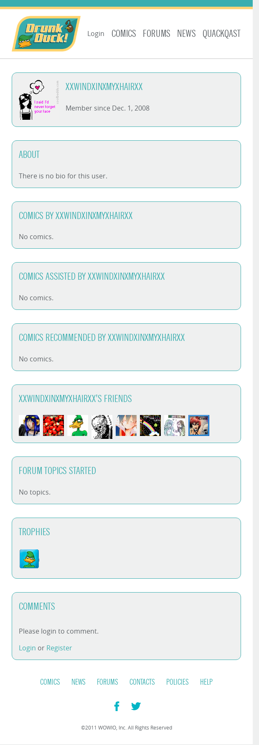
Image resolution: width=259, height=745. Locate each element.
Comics (124, 34)
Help (206, 682)
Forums (156, 34)
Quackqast (222, 34)
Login (95, 33)
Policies (177, 682)
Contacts (142, 682)
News (186, 34)
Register (59, 647)
